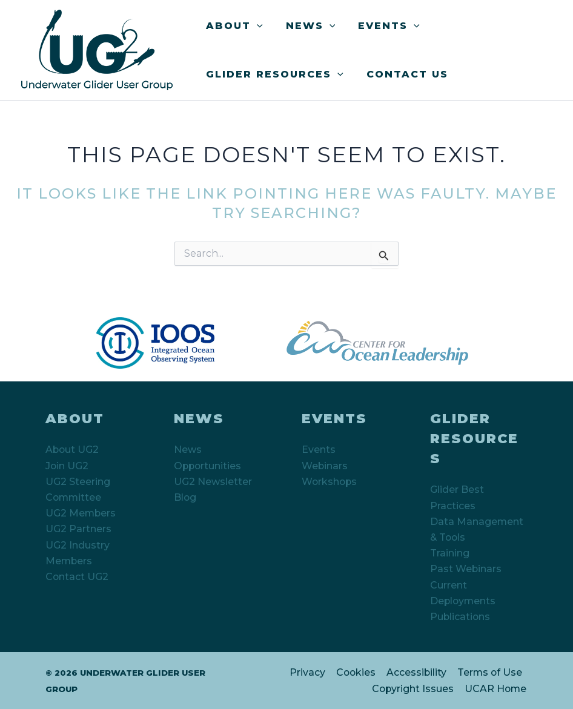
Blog (185, 497)
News (305, 26)
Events (380, 26)
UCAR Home (496, 688)
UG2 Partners (78, 529)
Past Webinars (466, 569)
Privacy (308, 673)
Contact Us (402, 74)
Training (449, 553)
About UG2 (72, 449)
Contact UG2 (77, 576)
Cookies (356, 673)
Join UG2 (67, 465)
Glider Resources (273, 74)
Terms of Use (490, 673)
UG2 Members (81, 513)
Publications (460, 616)
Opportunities (208, 465)
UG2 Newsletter (213, 481)
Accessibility (416, 673)
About (232, 26)
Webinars (325, 465)
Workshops (330, 481)
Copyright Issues (413, 688)
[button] (255, 26)
